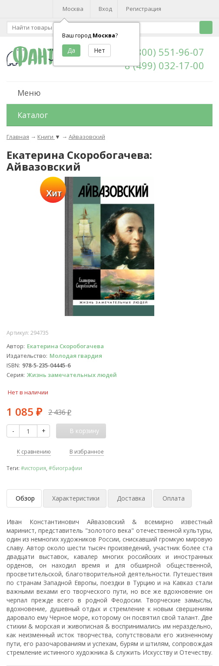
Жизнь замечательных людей (72, 375)
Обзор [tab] (25, 498)
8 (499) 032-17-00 (164, 65)
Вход (105, 9)
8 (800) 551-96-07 (164, 51)
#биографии (65, 467)
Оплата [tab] (174, 498)
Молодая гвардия (76, 356)
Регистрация (143, 9)
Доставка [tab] (131, 498)
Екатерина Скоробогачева (65, 346)
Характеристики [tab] (76, 498)
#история (33, 467)
